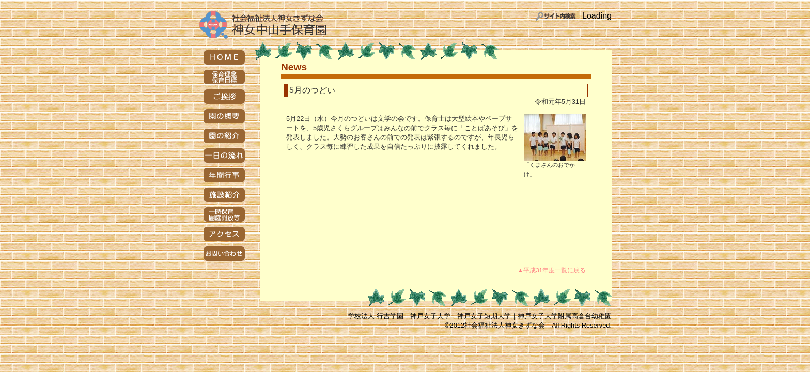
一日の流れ (224, 155)
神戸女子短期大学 (484, 316)
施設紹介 (224, 195)
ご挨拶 (224, 96)
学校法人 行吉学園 (375, 316)
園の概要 (224, 116)
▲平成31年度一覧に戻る (552, 270)
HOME (224, 57)
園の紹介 (224, 136)
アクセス (224, 234)
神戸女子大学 (430, 316)
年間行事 (224, 175)
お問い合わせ (224, 253)
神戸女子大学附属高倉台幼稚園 (565, 316)
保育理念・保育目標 (224, 77)
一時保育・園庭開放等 (224, 214)
